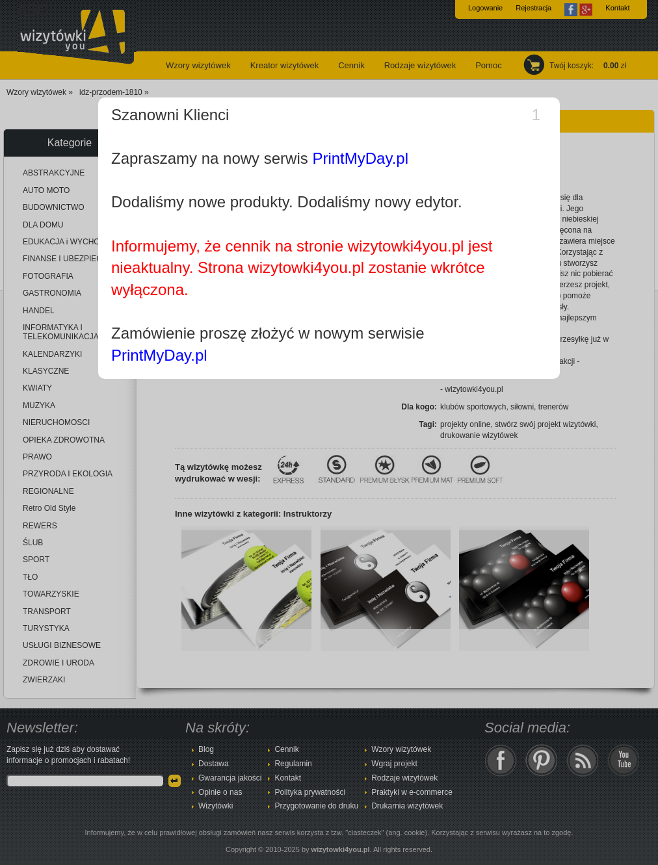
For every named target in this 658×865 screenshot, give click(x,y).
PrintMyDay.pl (360, 158)
